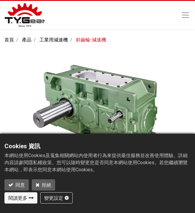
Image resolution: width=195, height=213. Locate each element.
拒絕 (46, 185)
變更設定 (53, 198)
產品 (26, 40)
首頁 (9, 40)
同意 (20, 185)
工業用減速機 (53, 40)
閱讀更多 (17, 198)
